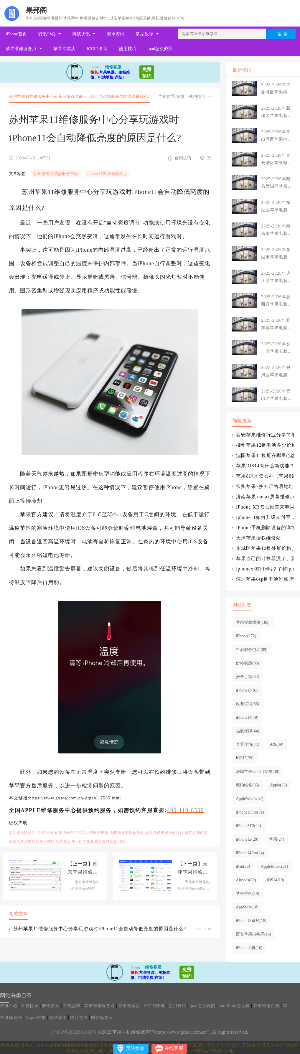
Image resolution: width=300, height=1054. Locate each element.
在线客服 (173, 1048)
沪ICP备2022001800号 (74, 1032)
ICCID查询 (97, 48)
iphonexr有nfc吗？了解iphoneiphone (265, 568)
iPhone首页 (16, 34)
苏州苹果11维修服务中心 (55, 173)
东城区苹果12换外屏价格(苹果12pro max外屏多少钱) (265, 548)
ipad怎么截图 (160, 48)
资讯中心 (47, 34)
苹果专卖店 (64, 48)
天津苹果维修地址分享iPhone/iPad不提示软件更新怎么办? (194, 868)
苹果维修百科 (266, 1006)
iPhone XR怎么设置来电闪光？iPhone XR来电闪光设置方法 (265, 506)
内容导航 (79, 1017)
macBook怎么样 (234, 1006)
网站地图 (58, 1017)
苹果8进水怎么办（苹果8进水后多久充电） (265, 476)
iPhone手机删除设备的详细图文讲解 (265, 527)
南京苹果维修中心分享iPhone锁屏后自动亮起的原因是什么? (83, 868)
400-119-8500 (185, 810)
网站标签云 (102, 1017)
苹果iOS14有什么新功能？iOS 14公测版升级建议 (265, 465)
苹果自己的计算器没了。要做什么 (265, 558)
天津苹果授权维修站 (258, 537)
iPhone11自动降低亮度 (107, 173)
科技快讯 (81, 34)
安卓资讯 (115, 34)
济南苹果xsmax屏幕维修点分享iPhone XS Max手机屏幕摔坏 (265, 496)
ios (118, 514)
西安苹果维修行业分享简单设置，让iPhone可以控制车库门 (265, 434)
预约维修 (135, 1048)
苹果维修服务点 (21, 48)
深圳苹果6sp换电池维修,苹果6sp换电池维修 (265, 579)
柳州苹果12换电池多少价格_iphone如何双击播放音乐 (265, 445)
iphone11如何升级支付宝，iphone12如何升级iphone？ (265, 517)
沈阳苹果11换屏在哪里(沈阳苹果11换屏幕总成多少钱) (265, 455)
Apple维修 (35, 1017)
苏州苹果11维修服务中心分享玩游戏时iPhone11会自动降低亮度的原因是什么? (99, 928)
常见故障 (144, 34)
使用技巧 (127, 48)
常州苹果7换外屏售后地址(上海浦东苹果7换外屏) (265, 486)
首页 (180, 96)
